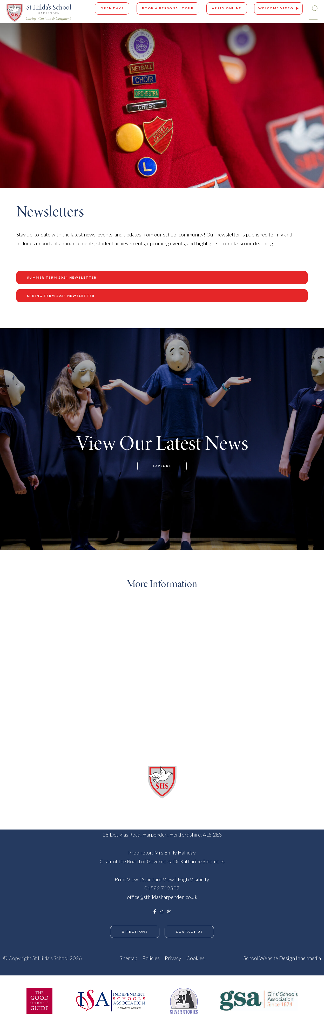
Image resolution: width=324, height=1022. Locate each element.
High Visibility (193, 879)
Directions (135, 932)
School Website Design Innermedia (282, 958)
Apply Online (226, 8)
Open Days (112, 8)
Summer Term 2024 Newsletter (62, 277)
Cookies (195, 958)
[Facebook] (154, 911)
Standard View (158, 879)
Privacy (173, 958)
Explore (162, 466)
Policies (151, 958)
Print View (126, 879)
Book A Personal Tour (168, 8)
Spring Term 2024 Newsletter (61, 296)
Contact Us (189, 932)
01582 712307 (162, 888)
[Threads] (169, 911)
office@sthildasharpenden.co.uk (162, 897)
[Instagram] (161, 911)
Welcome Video (275, 8)
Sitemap (128, 958)
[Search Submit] (315, 8)
